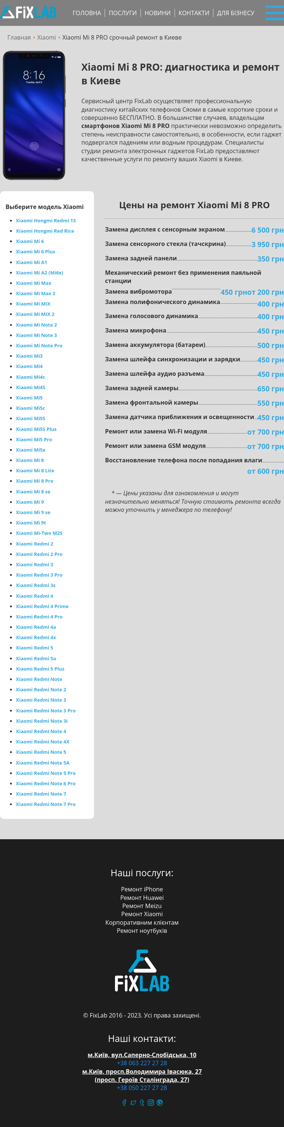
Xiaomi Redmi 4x (36, 637)
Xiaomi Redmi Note (39, 679)
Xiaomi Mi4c (30, 377)
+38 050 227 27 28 (142, 1088)
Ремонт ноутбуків (142, 931)
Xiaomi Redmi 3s (35, 585)
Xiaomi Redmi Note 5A (43, 762)
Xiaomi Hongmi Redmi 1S (46, 220)
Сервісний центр (28, 13)
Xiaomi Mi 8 (30, 460)
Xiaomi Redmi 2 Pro (39, 554)
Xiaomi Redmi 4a (36, 627)
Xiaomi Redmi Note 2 (41, 689)
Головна (86, 13)
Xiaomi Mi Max (33, 283)
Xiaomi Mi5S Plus (36, 429)
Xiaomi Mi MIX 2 (35, 314)
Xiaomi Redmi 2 (34, 543)
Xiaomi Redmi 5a (36, 658)
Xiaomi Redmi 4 (34, 596)
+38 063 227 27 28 (142, 1063)
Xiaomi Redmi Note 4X (43, 741)
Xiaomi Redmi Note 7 (41, 793)
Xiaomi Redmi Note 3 (41, 699)
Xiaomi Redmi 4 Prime (42, 606)
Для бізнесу (235, 13)
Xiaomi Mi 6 (30, 241)
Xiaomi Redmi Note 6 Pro (46, 783)
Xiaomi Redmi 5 (34, 647)
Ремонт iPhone (142, 889)
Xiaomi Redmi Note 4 (41, 731)
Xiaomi (46, 37)
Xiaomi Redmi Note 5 (41, 752)
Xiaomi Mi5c (30, 408)
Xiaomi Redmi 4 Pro (39, 616)
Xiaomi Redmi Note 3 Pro (46, 710)
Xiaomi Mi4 (29, 366)
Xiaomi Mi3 (29, 355)
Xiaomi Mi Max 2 (35, 293)
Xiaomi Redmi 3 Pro (39, 574)
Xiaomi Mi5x (30, 449)
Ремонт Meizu (142, 906)
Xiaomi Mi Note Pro (39, 345)
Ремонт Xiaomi (142, 914)
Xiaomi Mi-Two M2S (39, 533)
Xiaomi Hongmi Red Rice (45, 230)
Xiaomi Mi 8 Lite (35, 470)
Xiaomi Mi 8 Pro (34, 481)
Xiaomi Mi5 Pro (34, 439)
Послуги (123, 13)
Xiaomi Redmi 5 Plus (40, 668)
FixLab (142, 971)
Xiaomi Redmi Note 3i (42, 721)
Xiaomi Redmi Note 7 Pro (46, 804)
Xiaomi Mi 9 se (33, 512)
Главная (19, 37)
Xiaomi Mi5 (29, 397)
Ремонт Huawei (142, 898)
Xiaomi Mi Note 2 (36, 324)
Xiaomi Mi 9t (31, 522)
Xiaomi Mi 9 (30, 502)
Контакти (194, 13)
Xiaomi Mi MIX (33, 303)
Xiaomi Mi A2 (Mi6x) (39, 272)
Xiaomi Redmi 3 (34, 564)
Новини (158, 13)
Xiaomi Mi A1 (31, 262)
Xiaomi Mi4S (30, 387)
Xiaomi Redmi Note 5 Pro (46, 773)
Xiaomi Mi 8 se (33, 491)
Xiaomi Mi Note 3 (36, 335)
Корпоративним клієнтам (142, 922)
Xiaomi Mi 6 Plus (35, 251)
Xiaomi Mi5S (30, 418)
